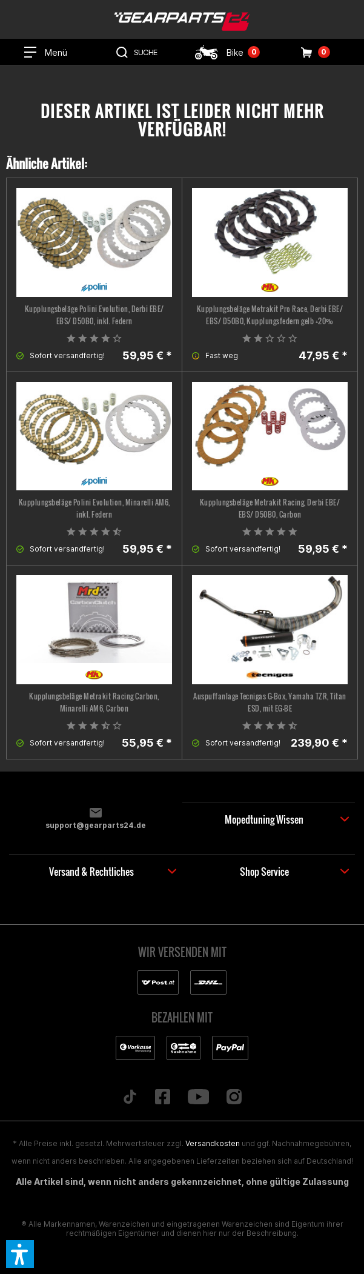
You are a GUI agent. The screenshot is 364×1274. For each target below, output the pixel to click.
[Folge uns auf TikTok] (129, 1097)
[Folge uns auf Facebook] (162, 1097)
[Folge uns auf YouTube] (198, 1097)
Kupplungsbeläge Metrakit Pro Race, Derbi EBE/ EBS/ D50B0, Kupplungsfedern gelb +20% (270, 315)
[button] (20, 1254)
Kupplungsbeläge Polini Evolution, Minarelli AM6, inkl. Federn (94, 508)
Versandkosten (212, 1143)
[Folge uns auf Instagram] (234, 1097)
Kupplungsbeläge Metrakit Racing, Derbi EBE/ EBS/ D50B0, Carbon (270, 508)
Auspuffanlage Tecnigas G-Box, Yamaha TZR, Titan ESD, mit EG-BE (269, 702)
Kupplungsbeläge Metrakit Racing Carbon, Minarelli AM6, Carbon (94, 702)
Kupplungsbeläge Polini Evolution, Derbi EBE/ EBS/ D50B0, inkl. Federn (94, 315)
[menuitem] (45, 52)
